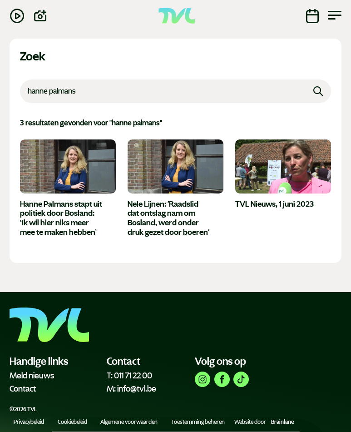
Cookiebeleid (72, 422)
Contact (23, 388)
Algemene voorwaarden (129, 422)
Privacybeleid (29, 422)
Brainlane (282, 422)
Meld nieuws (32, 375)
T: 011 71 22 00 (129, 375)
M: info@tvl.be (131, 388)
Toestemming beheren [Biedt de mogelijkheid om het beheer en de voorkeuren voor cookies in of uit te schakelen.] (198, 422)
